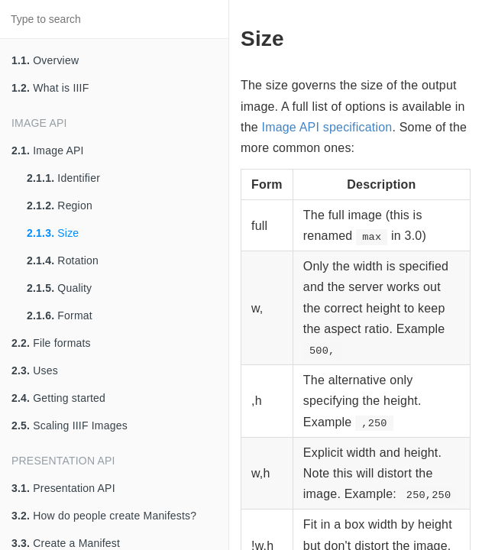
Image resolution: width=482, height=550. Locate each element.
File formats (51, 343)
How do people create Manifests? (103, 516)
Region (59, 205)
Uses (34, 370)
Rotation (63, 260)
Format (59, 315)
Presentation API (63, 488)
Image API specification (327, 127)
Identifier (63, 178)
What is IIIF (50, 88)
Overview (45, 60)
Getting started (58, 398)
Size (53, 233)
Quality (59, 288)
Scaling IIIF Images (69, 425)
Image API (47, 150)
